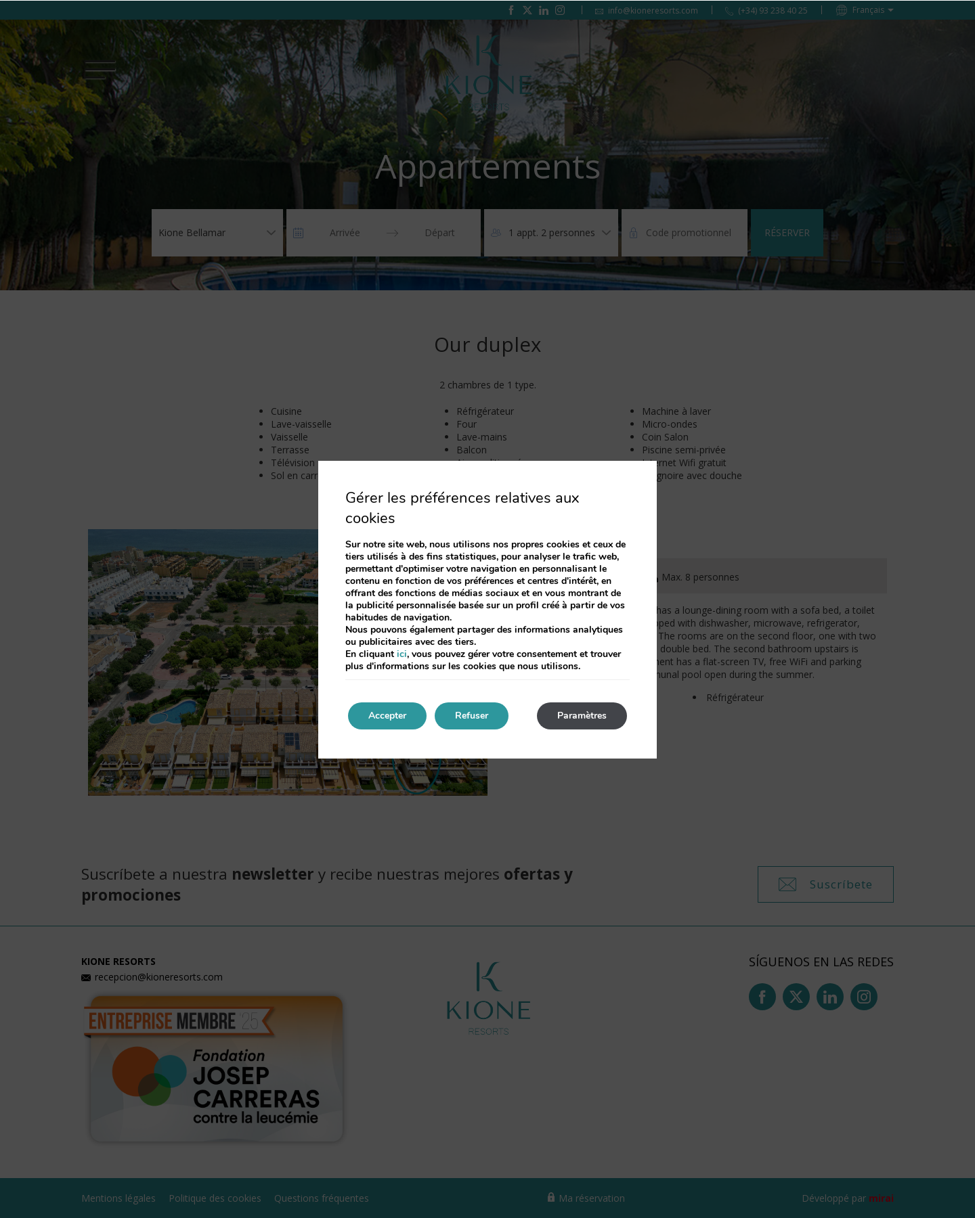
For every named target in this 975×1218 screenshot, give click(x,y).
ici (402, 654)
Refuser (471, 715)
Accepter (387, 715)
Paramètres (582, 715)
